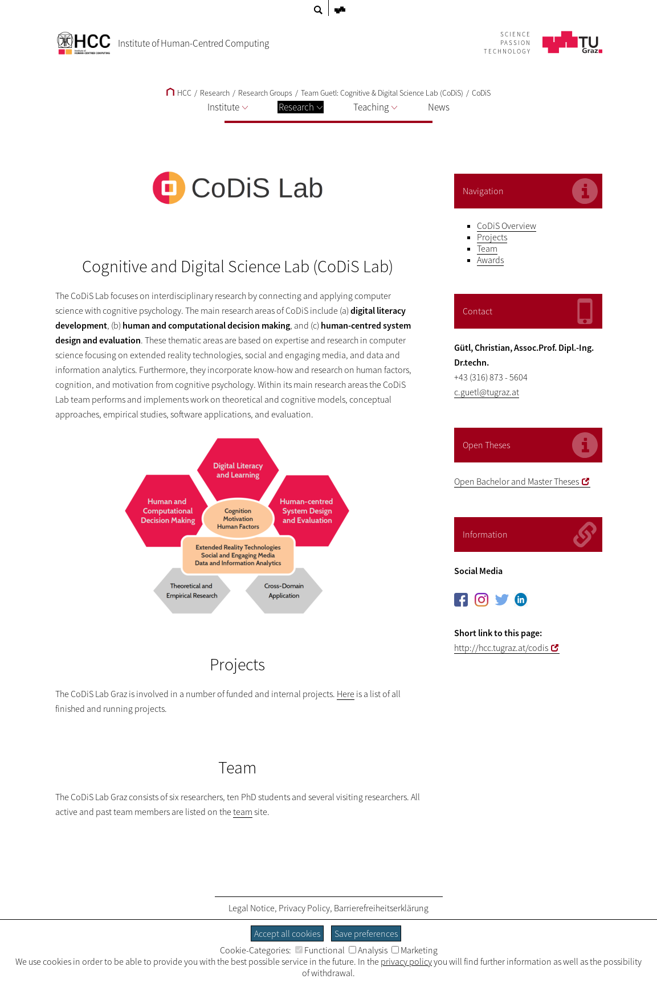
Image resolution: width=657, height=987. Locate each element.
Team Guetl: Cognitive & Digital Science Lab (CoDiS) (382, 93)
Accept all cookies (287, 933)
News (439, 107)
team (242, 811)
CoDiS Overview (506, 225)
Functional (320, 950)
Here (345, 693)
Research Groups (265, 93)
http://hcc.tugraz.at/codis (501, 647)
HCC (178, 93)
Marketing (414, 950)
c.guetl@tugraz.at (486, 392)
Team (487, 248)
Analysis (368, 950)
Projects (492, 237)
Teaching (375, 107)
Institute (227, 107)
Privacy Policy (304, 908)
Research (301, 107)
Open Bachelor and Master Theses (516, 481)
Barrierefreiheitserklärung (381, 908)
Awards (490, 259)
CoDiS (481, 93)
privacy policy (406, 961)
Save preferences (366, 933)
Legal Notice (251, 908)
